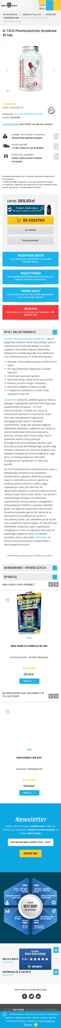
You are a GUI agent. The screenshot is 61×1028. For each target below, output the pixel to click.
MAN (30, 753)
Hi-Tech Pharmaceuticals (28, 114)
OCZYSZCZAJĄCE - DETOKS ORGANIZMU (30, 659)
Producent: (8, 114)
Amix (30, 640)
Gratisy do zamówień (27, 158)
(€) (42, 5)
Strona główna (10, 14)
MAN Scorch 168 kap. (30, 762)
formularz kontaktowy (35, 279)
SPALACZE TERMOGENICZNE (30, 773)
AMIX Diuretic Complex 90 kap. (30, 648)
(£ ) (42, 8)
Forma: (5, 117)
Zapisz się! (30, 857)
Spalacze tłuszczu (32, 14)
